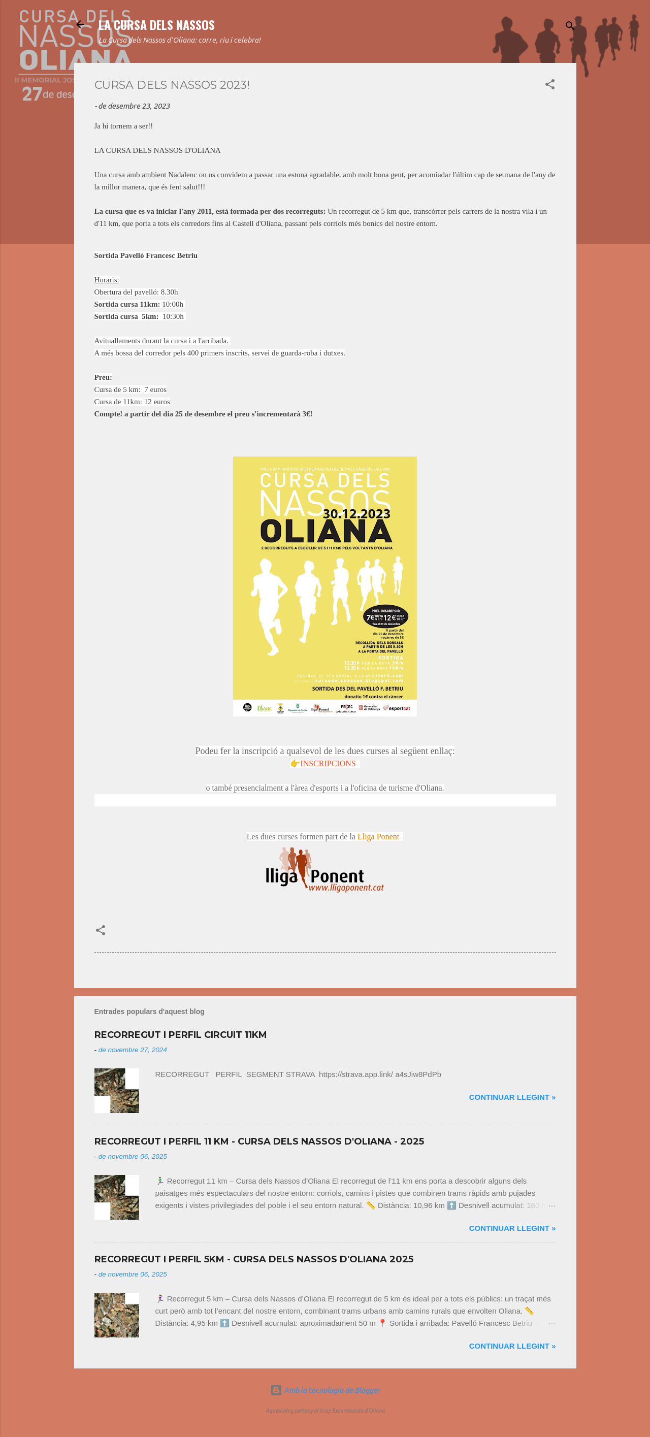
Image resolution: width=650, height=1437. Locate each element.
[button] (550, 86)
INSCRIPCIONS (327, 763)
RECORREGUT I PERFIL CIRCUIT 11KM (180, 1034)
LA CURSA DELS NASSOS (157, 24)
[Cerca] (570, 27)
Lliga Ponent (378, 836)
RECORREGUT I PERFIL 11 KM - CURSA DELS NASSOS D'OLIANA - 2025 (259, 1141)
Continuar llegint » (512, 1097)
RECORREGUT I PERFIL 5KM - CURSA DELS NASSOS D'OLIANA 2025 (253, 1259)
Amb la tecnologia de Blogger (325, 1390)
